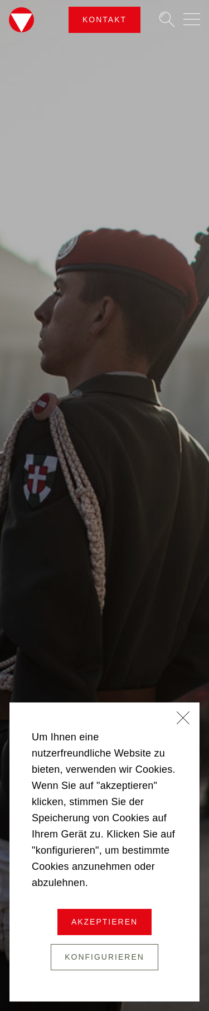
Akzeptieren (104, 921)
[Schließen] (183, 719)
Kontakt (104, 19)
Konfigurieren (104, 956)
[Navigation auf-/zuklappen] (191, 19)
